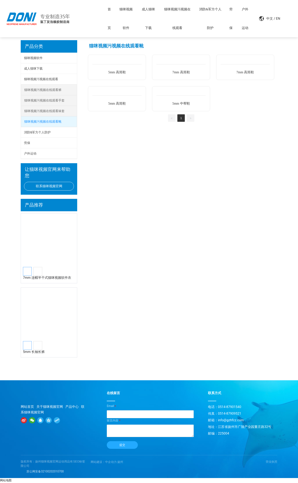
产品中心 (72, 407)
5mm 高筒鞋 (117, 72)
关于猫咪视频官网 (49, 407)
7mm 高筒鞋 (181, 72)
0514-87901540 (229, 407)
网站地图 (6, 480)
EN (275, 19)
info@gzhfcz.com (231, 420)
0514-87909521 (229, 413)
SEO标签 (79, 461)
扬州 (120, 462)
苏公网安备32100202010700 (45, 471)
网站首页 (27, 407)
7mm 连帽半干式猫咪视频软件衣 (47, 278)
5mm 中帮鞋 (181, 103)
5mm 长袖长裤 (34, 352)
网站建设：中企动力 (104, 462)
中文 (266, 19)
